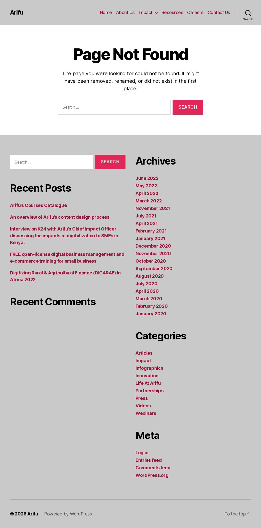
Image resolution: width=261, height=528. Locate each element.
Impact (146, 12)
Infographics (149, 368)
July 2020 (147, 283)
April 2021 (147, 223)
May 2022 (146, 185)
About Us (125, 12)
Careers (195, 12)
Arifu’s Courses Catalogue (38, 205)
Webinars (146, 413)
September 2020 (154, 268)
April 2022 (147, 193)
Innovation (147, 375)
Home (106, 12)
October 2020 (151, 261)
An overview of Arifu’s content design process (59, 217)
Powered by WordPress (68, 513)
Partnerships (150, 390)
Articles (144, 353)
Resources (172, 12)
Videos (143, 405)
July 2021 (146, 215)
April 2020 (147, 291)
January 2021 (150, 238)
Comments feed (153, 467)
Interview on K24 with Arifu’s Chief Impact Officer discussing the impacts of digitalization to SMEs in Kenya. (64, 235)
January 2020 (151, 313)
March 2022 (149, 200)
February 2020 (152, 306)
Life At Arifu (148, 383)
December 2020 (153, 246)
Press (142, 398)
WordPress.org (152, 475)
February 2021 (151, 231)
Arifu (16, 13)
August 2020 (150, 276)
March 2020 (149, 298)
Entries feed (149, 460)
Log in (142, 452)
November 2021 (153, 208)
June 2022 (147, 178)
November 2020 (153, 253)
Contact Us (219, 12)
